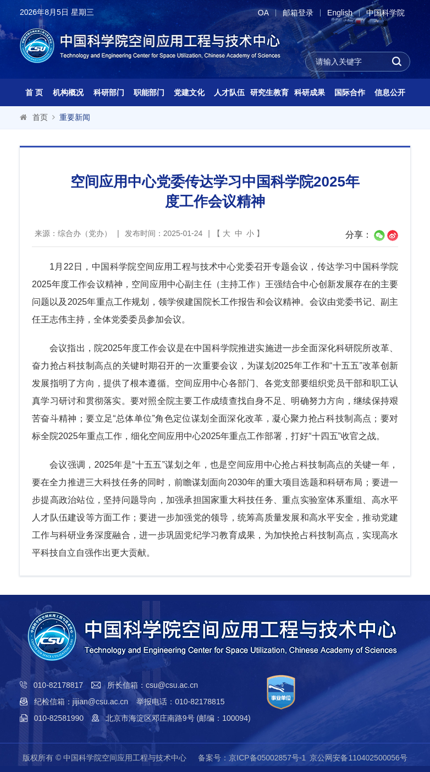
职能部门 (149, 92)
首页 (40, 117)
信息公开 (389, 92)
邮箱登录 (298, 13)
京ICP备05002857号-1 (267, 757)
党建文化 (189, 92)
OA (263, 13)
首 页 (34, 92)
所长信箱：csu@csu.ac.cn (152, 685)
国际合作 (349, 92)
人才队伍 (229, 92)
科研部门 (108, 92)
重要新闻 (74, 117)
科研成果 (309, 92)
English (339, 13)
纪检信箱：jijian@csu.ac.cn (81, 701)
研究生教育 (269, 92)
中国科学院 (385, 13)
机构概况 (68, 92)
